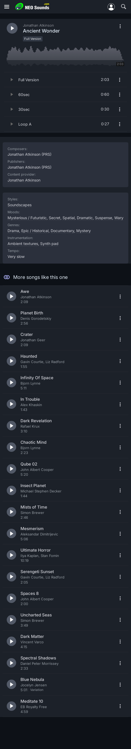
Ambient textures (23, 243)
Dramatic (85, 217)
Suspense (103, 217)
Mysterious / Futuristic (27, 217)
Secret (54, 217)
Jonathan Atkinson (24, 180)
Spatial (69, 217)
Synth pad (49, 243)
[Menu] (6, 6)
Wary (118, 217)
